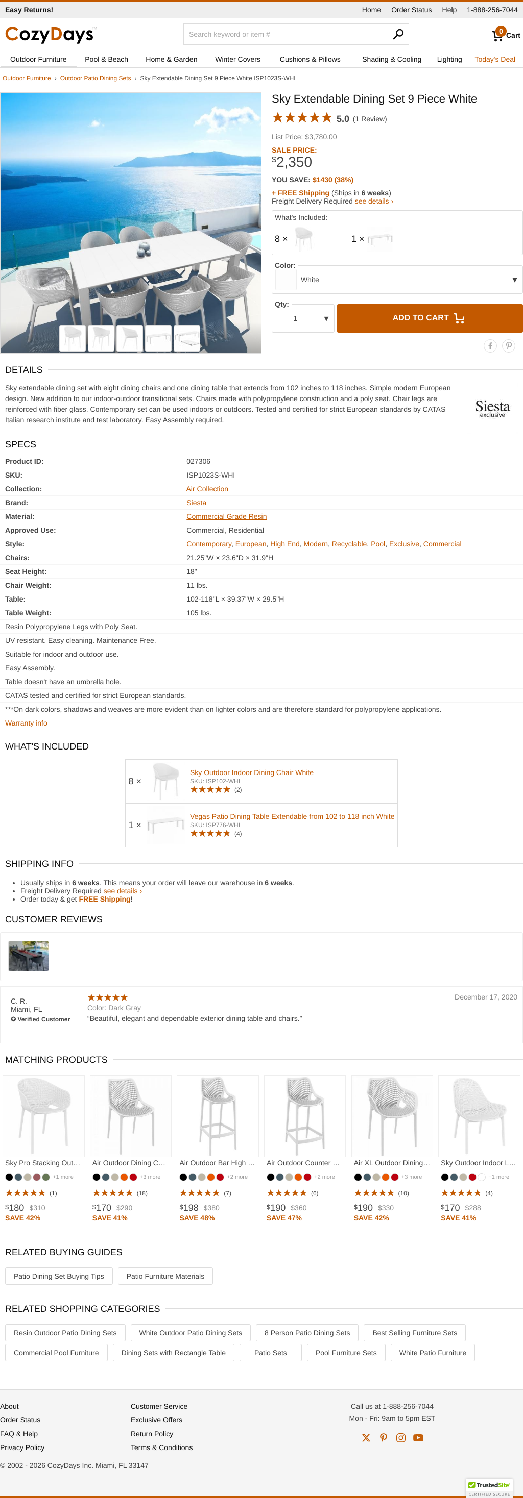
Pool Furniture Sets (346, 1353)
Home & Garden (171, 59)
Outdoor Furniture (38, 59)
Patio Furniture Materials (166, 1276)
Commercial (442, 544)
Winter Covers (237, 59)
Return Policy (152, 1434)
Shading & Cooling (391, 59)
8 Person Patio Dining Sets (307, 1333)
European (251, 544)
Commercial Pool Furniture (56, 1353)
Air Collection (207, 489)
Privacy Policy (22, 1447)
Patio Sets (270, 1353)
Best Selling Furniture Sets (414, 1333)
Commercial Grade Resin (226, 516)
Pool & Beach (106, 59)
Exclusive (404, 544)
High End (285, 544)
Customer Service (159, 1406)
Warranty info (26, 723)
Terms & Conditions (162, 1447)
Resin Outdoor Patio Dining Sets (65, 1333)
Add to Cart (430, 318)
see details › (374, 201)
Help (449, 10)
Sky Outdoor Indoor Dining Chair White (252, 772)
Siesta (196, 502)
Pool (378, 544)
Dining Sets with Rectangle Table (174, 1353)
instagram (401, 1438)
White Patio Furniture (433, 1353)
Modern (316, 544)
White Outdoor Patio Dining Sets (191, 1333)
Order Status (411, 10)
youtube (418, 1438)
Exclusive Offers (156, 1420)
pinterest (383, 1438)
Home (371, 10)
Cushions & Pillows (310, 59)
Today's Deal (494, 59)
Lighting (449, 59)
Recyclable (349, 544)
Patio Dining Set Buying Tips (59, 1276)
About (9, 1406)
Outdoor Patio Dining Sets (95, 78)
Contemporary (208, 544)
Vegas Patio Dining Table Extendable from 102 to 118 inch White (292, 816)
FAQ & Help (19, 1434)
